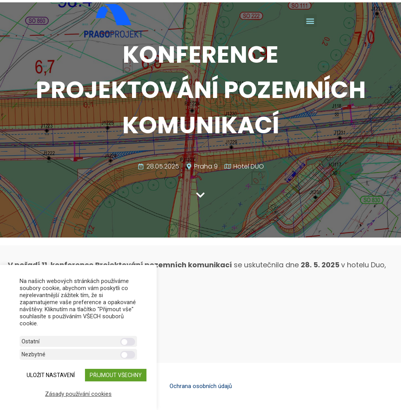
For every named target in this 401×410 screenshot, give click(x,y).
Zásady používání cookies (78, 393)
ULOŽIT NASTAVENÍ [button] (51, 375)
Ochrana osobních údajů (201, 386)
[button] (310, 20)
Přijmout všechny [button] (116, 375)
